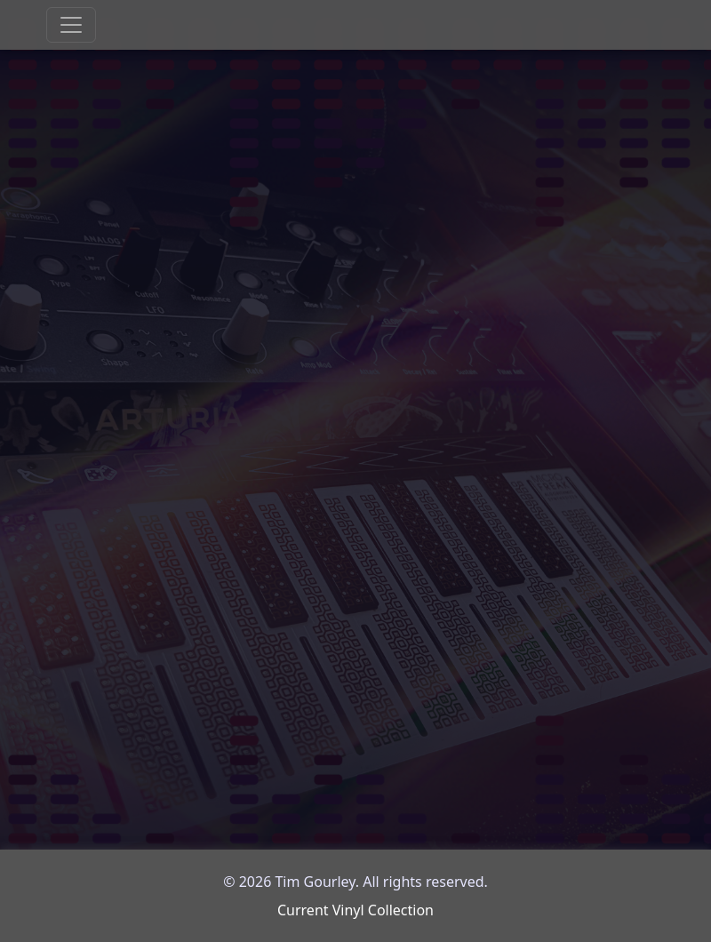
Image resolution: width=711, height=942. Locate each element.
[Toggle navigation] (71, 25)
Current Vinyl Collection (355, 910)
